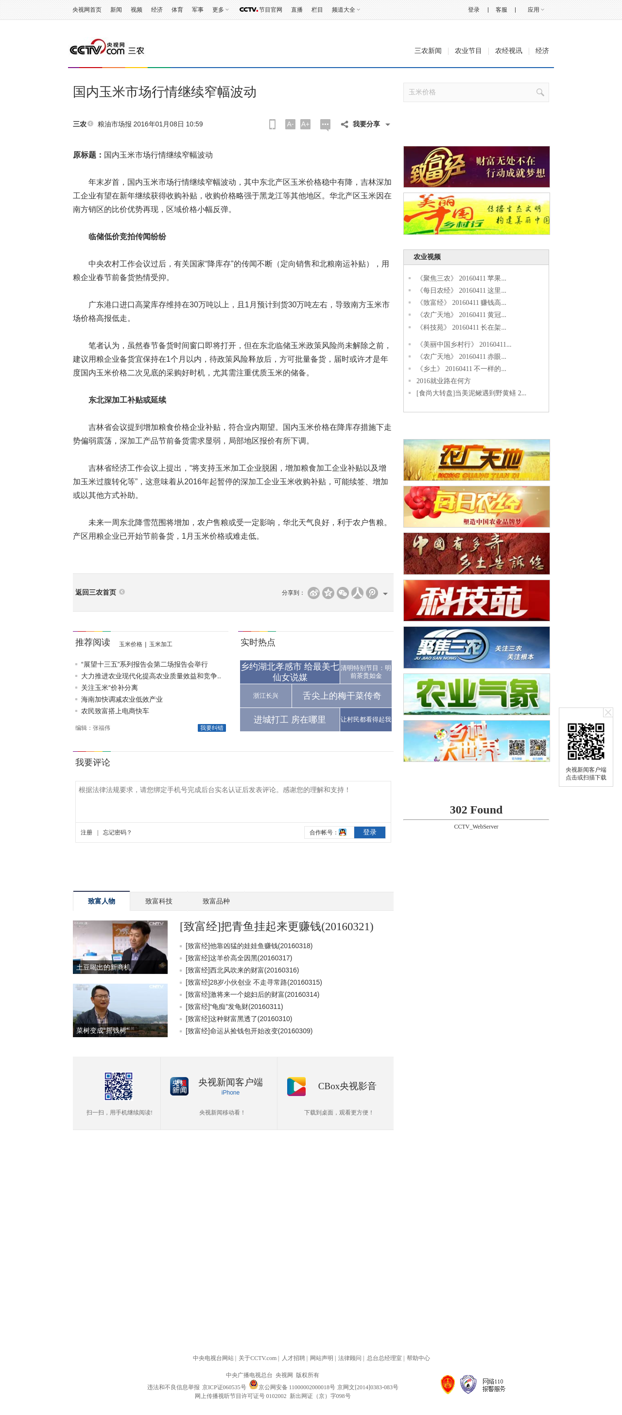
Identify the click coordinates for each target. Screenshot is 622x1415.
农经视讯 (508, 50)
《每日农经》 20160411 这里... (461, 290)
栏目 (317, 9)
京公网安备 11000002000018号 (292, 1387)
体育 (177, 9)
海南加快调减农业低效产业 (122, 699)
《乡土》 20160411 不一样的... (461, 368)
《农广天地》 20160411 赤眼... (461, 356)
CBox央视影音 (347, 1086)
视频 (136, 9)
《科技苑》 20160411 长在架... (461, 327)
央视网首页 (87, 9)
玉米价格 (130, 644)
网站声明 (321, 1358)
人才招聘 (293, 1358)
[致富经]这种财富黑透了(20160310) (239, 1019)
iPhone (231, 1092)
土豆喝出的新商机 (103, 967)
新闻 (116, 9)
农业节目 (468, 50)
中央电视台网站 (213, 1358)
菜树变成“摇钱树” (102, 1030)
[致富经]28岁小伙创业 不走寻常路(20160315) (254, 982)
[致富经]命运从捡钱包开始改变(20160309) (249, 1031)
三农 (79, 124)
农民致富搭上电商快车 (115, 711)
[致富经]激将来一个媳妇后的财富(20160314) (252, 994)
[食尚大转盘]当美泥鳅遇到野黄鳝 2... (471, 393)
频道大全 (343, 9)
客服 (501, 9)
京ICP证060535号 (224, 1387)
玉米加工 (161, 644)
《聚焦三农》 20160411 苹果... (461, 278)
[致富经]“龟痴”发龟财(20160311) (234, 1006)
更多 (218, 9)
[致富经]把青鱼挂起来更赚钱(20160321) (277, 926)
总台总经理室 (384, 1358)
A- (290, 124)
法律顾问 (350, 1358)
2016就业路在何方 (443, 381)
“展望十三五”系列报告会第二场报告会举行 (144, 664)
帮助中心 (418, 1358)
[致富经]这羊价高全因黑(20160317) (239, 958)
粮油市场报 (115, 124)
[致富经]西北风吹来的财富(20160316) (242, 970)
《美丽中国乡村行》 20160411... (463, 344)
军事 (198, 9)
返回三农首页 (95, 592)
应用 (533, 9)
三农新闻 (428, 50)
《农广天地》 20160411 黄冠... (461, 314)
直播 (297, 9)
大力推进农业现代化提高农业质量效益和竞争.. (151, 676)
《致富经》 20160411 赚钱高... (461, 302)
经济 (157, 9)
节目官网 (270, 9)
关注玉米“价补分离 (109, 687)
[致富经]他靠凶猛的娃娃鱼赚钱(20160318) (249, 946)
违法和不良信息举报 (173, 1387)
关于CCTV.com (257, 1358)
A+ (305, 124)
